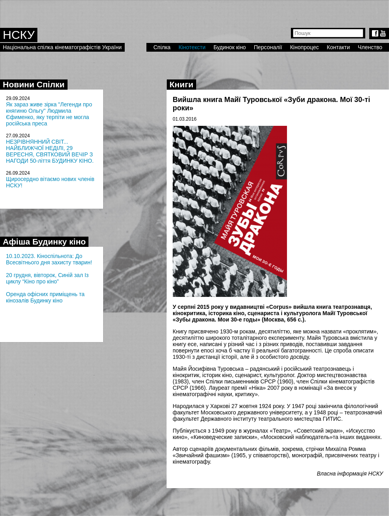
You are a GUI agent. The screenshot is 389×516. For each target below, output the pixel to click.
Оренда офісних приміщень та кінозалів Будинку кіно (45, 297)
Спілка (161, 47)
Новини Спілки (34, 84)
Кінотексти (192, 47)
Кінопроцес (304, 47)
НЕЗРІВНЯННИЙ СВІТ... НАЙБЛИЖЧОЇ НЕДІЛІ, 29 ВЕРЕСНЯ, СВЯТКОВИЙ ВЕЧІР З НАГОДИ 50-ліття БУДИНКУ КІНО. (50, 151)
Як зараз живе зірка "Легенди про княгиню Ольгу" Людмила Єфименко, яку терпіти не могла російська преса (49, 114)
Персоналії (268, 47)
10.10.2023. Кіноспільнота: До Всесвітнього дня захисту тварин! (49, 259)
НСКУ (19, 34)
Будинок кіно (230, 47)
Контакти (338, 47)
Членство (370, 47)
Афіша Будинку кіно (44, 241)
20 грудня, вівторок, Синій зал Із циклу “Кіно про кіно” (47, 278)
